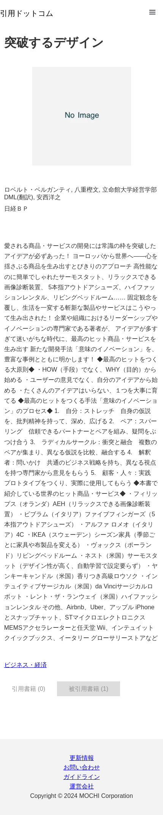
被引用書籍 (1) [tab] (88, 689)
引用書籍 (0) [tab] (28, 689)
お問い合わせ (81, 767)
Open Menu (152, 12)
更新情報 (82, 758)
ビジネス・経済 (25, 665)
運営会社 (82, 786)
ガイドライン (81, 777)
